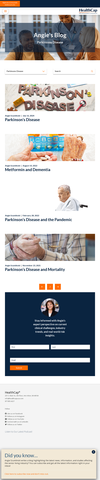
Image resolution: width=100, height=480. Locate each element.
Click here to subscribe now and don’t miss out (26, 474)
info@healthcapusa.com (14, 398)
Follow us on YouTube (16, 419)
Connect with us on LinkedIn (17, 422)
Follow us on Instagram (15, 416)
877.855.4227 (9, 401)
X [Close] (93, 452)
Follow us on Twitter (14, 424)
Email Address (15, 355)
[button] (10, 4)
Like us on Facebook (15, 413)
